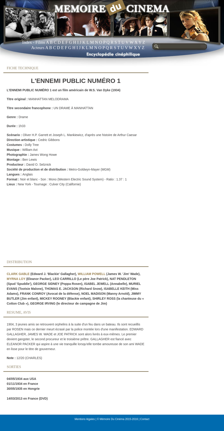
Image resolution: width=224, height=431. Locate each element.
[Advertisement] (72, 224)
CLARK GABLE (18, 274)
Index (27, 42)
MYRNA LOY (16, 279)
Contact (144, 419)
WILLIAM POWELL (91, 274)
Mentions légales (85, 419)
